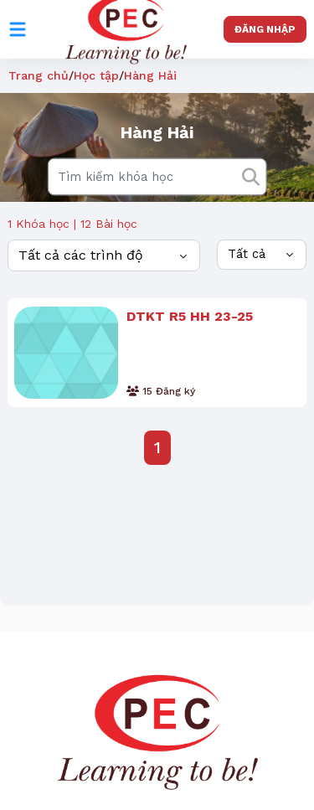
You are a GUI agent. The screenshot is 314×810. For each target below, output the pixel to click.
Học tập (96, 75)
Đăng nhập (265, 29)
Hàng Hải (150, 75)
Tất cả (246, 253)
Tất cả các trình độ (80, 255)
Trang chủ (38, 75)
